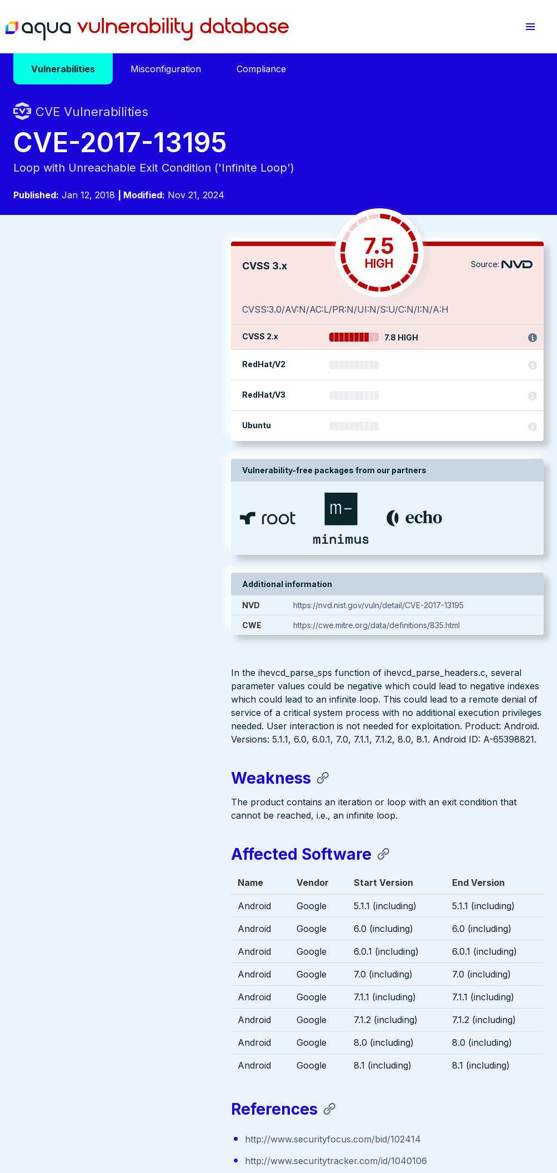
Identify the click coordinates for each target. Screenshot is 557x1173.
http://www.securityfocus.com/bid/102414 (115, 741)
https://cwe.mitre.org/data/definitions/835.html (421, 625)
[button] (530, 26)
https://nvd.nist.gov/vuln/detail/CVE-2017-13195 (423, 605)
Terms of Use (273, 1105)
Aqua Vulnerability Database (147, 29)
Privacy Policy (216, 1105)
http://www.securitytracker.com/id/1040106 (118, 763)
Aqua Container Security (77, 988)
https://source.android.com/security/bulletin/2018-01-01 (144, 784)
